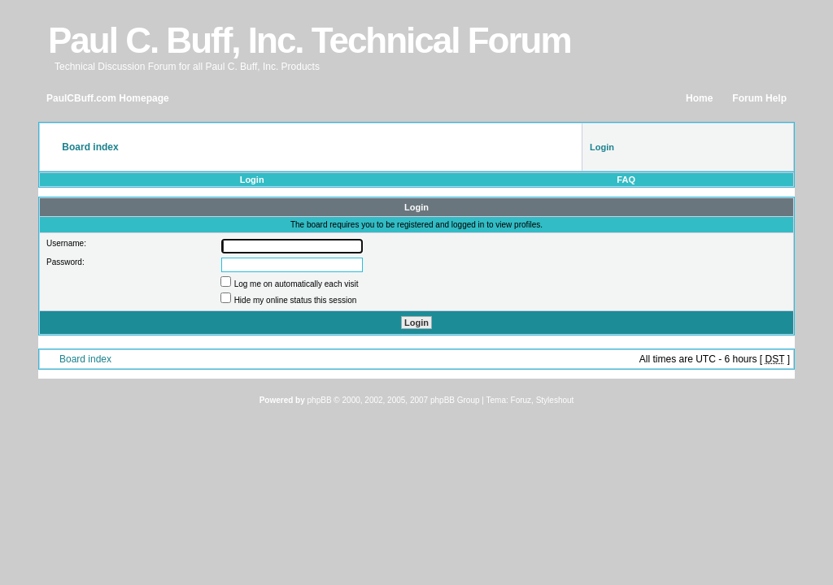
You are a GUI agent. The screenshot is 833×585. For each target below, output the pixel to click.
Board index (85, 359)
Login (252, 179)
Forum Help (759, 98)
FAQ (626, 179)
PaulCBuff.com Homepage (107, 98)
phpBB (319, 400)
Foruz (521, 400)
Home (699, 98)
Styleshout (555, 400)
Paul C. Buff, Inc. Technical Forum (309, 40)
